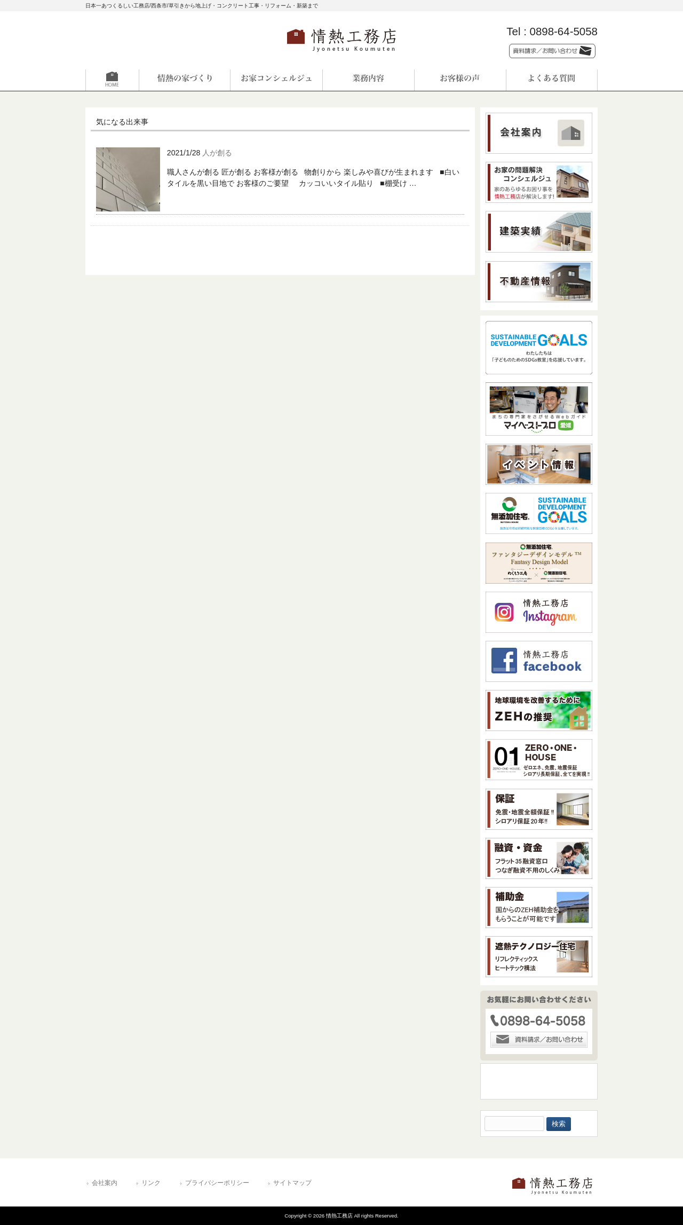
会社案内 (104, 1183)
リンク (151, 1183)
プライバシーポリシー (217, 1183)
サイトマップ (292, 1183)
